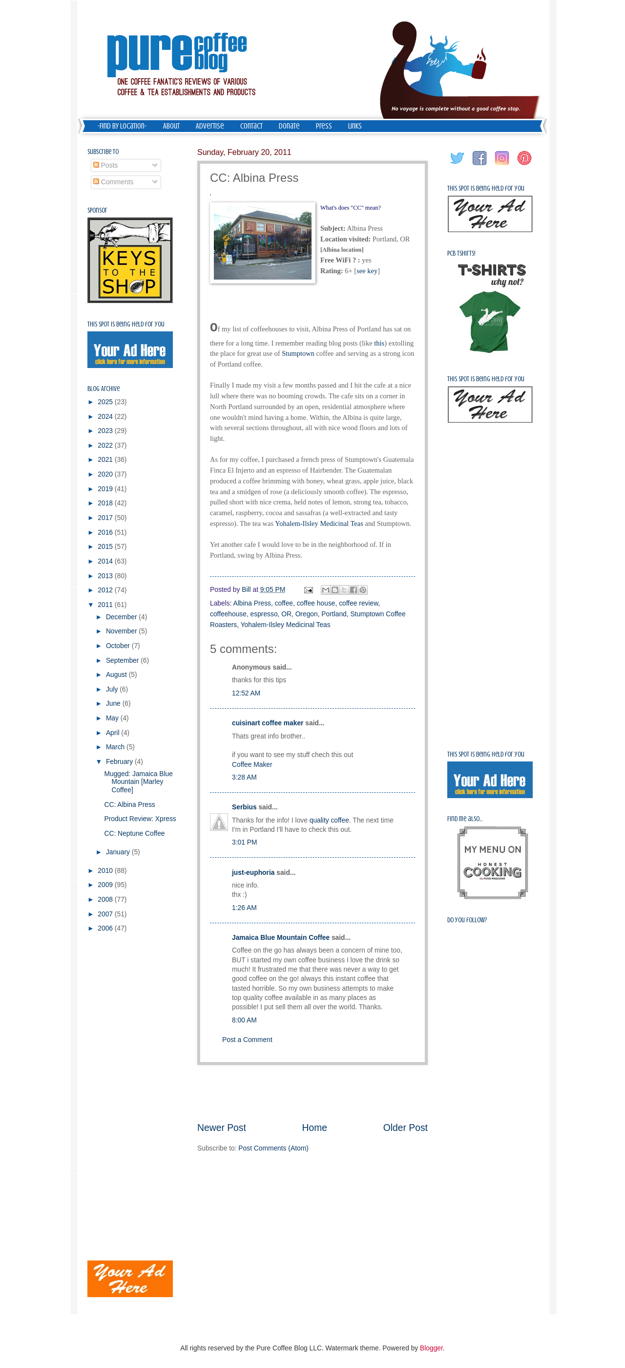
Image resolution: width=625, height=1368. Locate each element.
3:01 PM (244, 842)
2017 (106, 517)
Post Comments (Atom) (273, 1148)
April (113, 733)
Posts (105, 165)
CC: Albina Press (129, 804)
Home (315, 1128)
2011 (106, 604)
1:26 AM (244, 908)
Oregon (306, 614)
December (122, 617)
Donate (289, 126)
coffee (284, 603)
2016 (106, 532)
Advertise (210, 126)
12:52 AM (246, 693)
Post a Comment (247, 1039)
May (113, 718)
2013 (106, 576)
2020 (106, 474)
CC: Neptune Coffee (134, 833)
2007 (106, 914)
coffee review (358, 603)
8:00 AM (244, 1020)
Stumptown (298, 353)
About (171, 126)
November (122, 631)
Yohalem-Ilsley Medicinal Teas (319, 523)
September (123, 660)
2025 (106, 402)
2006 (106, 928)
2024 (106, 416)
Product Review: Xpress (140, 819)
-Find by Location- (122, 126)
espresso (264, 614)
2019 (106, 489)
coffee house (316, 603)
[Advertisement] (312, 1092)
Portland (333, 614)
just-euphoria (253, 872)
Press (324, 126)
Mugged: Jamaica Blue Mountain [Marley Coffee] (138, 782)
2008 (106, 899)
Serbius (244, 807)
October (119, 646)
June (114, 703)
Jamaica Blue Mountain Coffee (281, 937)
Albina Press (252, 603)
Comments (113, 182)
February (120, 761)
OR (286, 614)
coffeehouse (228, 614)
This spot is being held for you (126, 324)
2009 (106, 885)
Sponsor (97, 210)
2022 (106, 445)
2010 (106, 870)
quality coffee (329, 820)
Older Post (405, 1128)
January (119, 852)
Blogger (431, 1348)
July (113, 689)
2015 (106, 546)
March (116, 747)
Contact (251, 126)
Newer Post (221, 1128)
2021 (106, 459)
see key (366, 271)
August (117, 674)
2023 (106, 430)
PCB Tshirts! (461, 253)
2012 (106, 590)
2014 (106, 561)
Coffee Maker (252, 764)
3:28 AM (244, 777)
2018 (106, 503)
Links (355, 126)
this (379, 343)
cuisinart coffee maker (267, 723)
